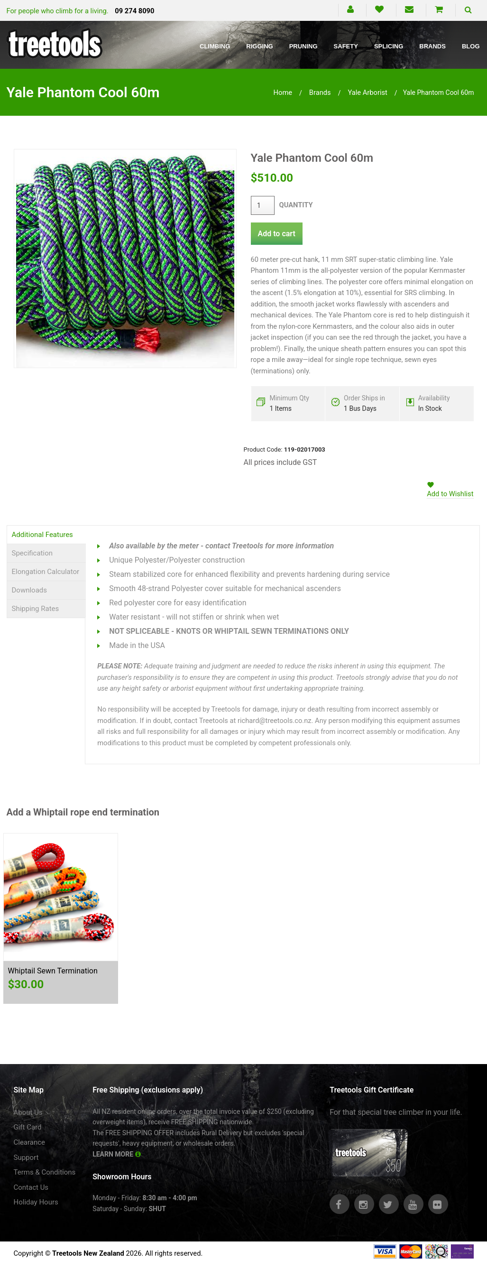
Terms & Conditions (45, 1172)
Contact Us (31, 1187)
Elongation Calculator (46, 571)
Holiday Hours (36, 1202)
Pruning (303, 46)
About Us (28, 1112)
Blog (471, 46)
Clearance (30, 1142)
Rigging (259, 46)
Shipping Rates (35, 608)
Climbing (215, 46)
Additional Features (42, 534)
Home (283, 92)
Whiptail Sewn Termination (53, 970)
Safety (346, 46)
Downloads (29, 590)
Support (26, 1157)
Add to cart (276, 233)
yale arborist (367, 92)
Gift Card (28, 1127)
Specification (32, 553)
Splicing (388, 46)
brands (320, 92)
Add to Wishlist (450, 494)
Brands (432, 46)
